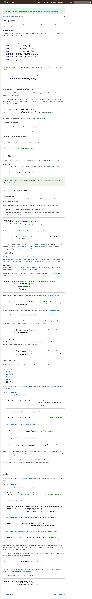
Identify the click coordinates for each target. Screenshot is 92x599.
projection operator (54, 310)
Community (61, 2)
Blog (71, 2)
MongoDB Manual (40, 244)
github (28, 36)
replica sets (19, 386)
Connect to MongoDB (43, 118)
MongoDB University (43, 2)
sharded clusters (29, 386)
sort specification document (26, 321)
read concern (55, 478)
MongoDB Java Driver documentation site (48, 11)
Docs (66, 2)
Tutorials (13, 16)
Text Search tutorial (48, 315)
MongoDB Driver (6, 16)
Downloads (53, 2)
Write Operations (59, 594)
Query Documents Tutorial (30, 246)
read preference (56, 386)
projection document (31, 269)
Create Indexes (8, 594)
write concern (28, 571)
